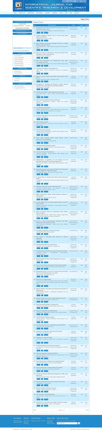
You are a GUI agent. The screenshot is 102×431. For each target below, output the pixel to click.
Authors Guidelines (19, 59)
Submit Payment (18, 55)
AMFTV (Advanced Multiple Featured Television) (48, 100)
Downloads (26, 423)
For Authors (47, 12)
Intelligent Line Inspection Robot (44, 337)
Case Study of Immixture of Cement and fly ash (47, 230)
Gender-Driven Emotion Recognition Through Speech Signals (51, 265)
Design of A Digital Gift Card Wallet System (46, 310)
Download (46, 32)
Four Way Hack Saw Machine (43, 107)
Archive (61, 12)
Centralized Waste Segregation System (45, 145)
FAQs (66, 12)
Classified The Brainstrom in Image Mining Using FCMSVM (50, 325)
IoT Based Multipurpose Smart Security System (48, 345)
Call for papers (39, 12)
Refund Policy (50, 422)
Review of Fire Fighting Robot (43, 279)
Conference (54, 12)
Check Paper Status (19, 63)
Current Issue (17, 78)
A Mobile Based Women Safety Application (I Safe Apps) (50, 92)
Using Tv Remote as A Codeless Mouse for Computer (49, 367)
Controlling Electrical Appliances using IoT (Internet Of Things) (51, 251)
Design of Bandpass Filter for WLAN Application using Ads (50, 258)
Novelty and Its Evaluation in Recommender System (49, 331)
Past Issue (17, 80)
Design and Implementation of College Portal (47, 304)
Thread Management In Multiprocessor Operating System (50, 361)
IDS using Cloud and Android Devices (45, 394)
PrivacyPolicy (50, 420)
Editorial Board (31, 12)
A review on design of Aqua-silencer (45, 151)
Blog (71, 12)
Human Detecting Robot (42, 122)
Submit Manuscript (19, 61)
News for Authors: (18, 49)
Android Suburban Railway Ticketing (45, 317)
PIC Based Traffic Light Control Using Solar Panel (48, 186)
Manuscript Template (19, 86)
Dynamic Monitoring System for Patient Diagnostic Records (51, 298)
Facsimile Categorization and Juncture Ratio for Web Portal (51, 115)
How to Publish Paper (19, 57)
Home (15, 12)
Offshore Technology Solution (83, 429)
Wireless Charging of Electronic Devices (46, 388)
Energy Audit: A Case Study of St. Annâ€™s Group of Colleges (51, 402)
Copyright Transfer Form (20, 88)
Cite (42, 32)
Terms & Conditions (51, 423)
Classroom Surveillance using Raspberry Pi (47, 68)
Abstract (38, 32)
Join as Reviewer (18, 73)
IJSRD (30, 429)
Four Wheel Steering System (43, 129)
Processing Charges (19, 65)
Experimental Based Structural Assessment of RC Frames (50, 381)
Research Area (22, 12)
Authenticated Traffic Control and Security (46, 244)
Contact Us (76, 12)
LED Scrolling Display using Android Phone (47, 353)
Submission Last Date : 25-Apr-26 (38, 420)
